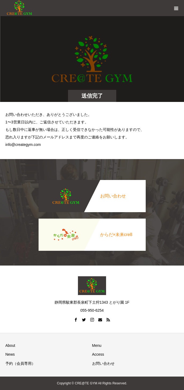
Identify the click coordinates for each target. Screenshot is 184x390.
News (10, 354)
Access (98, 354)
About (10, 345)
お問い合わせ (103, 363)
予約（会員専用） (20, 363)
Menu (97, 345)
